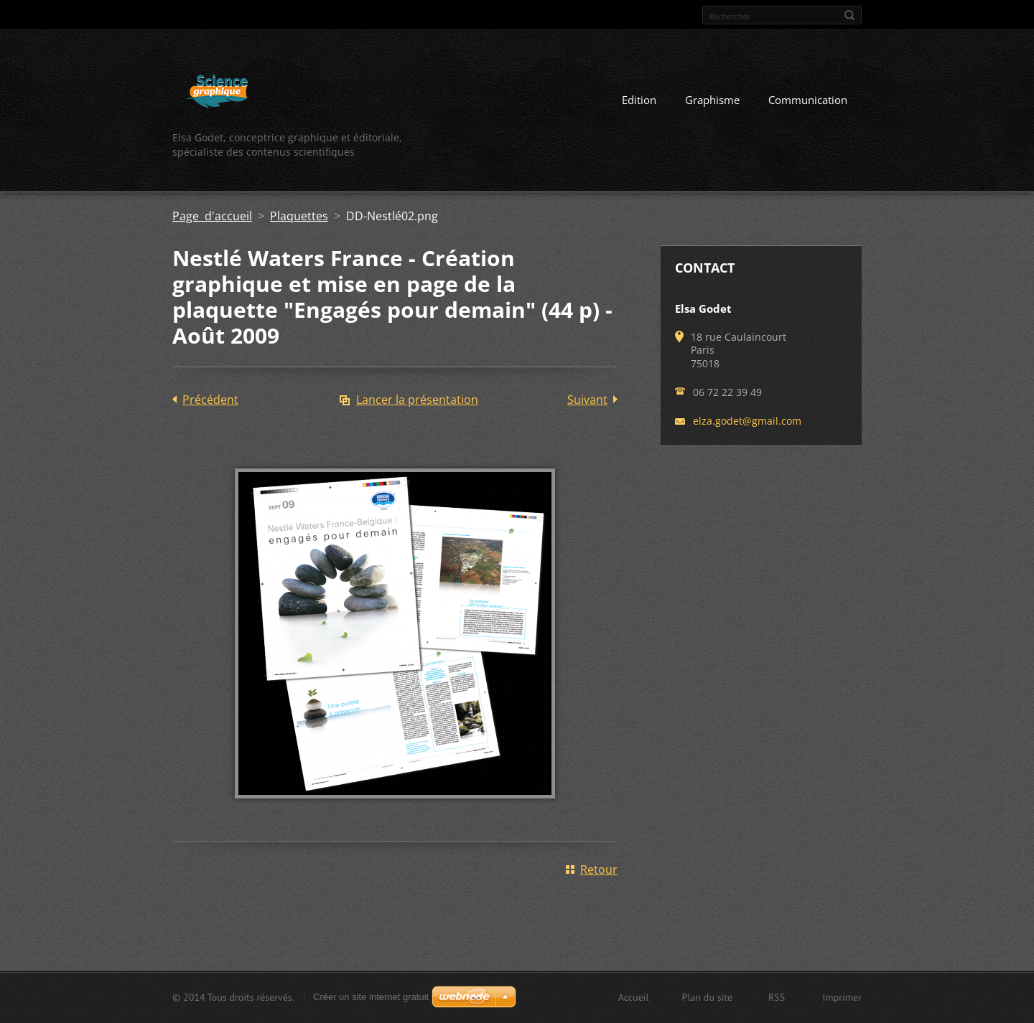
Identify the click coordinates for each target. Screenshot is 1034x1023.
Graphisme (712, 100)
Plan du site (707, 997)
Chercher (849, 15)
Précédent (210, 399)
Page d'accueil (212, 216)
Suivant (587, 399)
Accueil (633, 997)
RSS (776, 997)
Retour (599, 869)
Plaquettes (299, 216)
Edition (639, 100)
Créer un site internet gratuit (371, 996)
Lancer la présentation (417, 399)
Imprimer (842, 997)
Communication (807, 100)
